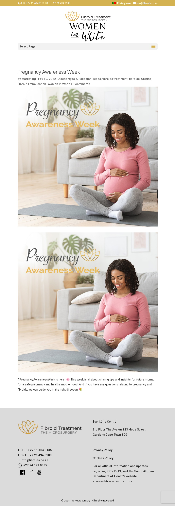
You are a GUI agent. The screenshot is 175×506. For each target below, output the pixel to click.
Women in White (59, 84)
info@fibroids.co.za (34, 460)
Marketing (29, 79)
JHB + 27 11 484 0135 (32, 3)
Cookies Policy (103, 458)
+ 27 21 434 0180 (39, 455)
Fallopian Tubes (90, 79)
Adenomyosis (67, 79)
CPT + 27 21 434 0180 (58, 3)
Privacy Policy (102, 450)
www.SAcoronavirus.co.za (114, 481)
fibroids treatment (115, 79)
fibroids (134, 79)
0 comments (81, 84)
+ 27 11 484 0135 (39, 450)
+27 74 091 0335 (35, 465)
